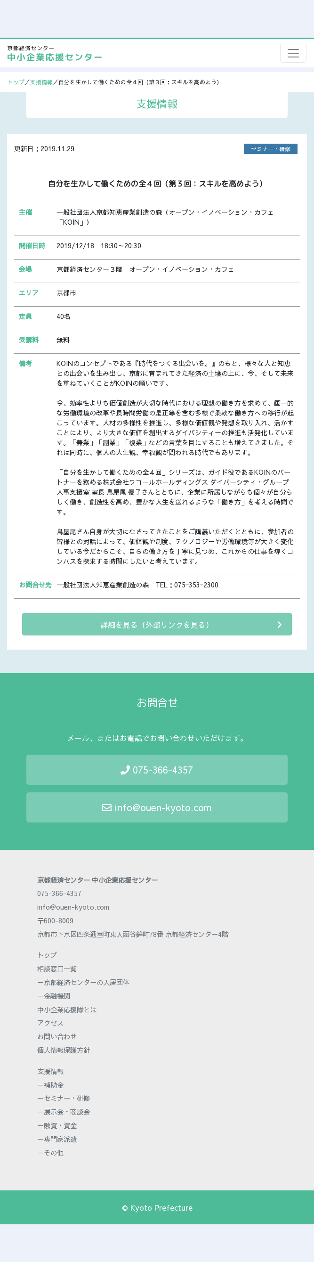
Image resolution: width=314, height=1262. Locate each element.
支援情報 (41, 82)
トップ (16, 82)
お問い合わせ (57, 1036)
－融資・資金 (57, 1125)
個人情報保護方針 (63, 1050)
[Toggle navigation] (293, 53)
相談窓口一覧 (57, 968)
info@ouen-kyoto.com (156, 807)
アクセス (50, 1022)
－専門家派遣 (57, 1139)
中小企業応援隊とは (67, 1009)
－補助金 (50, 1085)
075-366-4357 (157, 769)
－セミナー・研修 (63, 1098)
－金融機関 (53, 996)
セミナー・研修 (270, 149)
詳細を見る (191, 624)
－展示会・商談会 (63, 1111)
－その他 (50, 1152)
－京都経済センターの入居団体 (83, 982)
